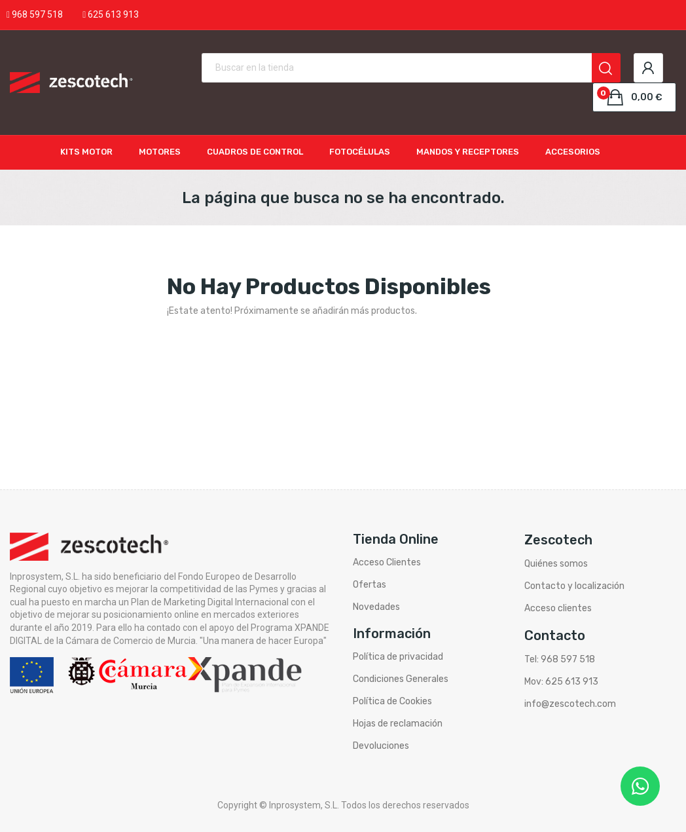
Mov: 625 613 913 (561, 681)
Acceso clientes (558, 608)
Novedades (376, 607)
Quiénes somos (556, 563)
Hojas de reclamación (397, 723)
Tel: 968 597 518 (559, 659)
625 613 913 (113, 14)
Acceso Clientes (387, 562)
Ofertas (369, 584)
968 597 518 (37, 14)
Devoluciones (381, 745)
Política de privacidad (398, 656)
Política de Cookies (392, 701)
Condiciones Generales (400, 679)
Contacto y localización (574, 586)
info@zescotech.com (570, 703)
